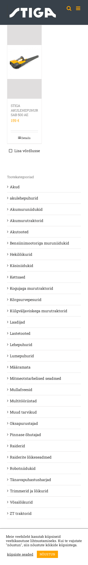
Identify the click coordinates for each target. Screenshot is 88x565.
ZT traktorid (21, 513)
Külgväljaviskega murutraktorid (38, 310)
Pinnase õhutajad (25, 434)
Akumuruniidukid (26, 209)
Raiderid (17, 445)
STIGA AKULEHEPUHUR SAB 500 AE (24, 110)
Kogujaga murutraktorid (31, 288)
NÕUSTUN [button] (47, 554)
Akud (15, 186)
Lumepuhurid (22, 355)
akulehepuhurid (24, 198)
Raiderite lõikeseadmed (31, 457)
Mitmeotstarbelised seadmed (35, 378)
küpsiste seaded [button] (20, 554)
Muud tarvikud (23, 412)
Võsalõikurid (21, 502)
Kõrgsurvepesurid (26, 299)
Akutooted (19, 231)
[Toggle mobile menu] (78, 8)
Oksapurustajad (24, 423)
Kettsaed (17, 277)
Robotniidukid (23, 468)
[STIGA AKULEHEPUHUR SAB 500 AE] (24, 62)
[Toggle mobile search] (69, 8)
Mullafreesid (21, 389)
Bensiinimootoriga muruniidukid (39, 243)
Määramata (20, 367)
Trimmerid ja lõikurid (29, 490)
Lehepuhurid (21, 344)
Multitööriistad (23, 400)
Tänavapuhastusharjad (30, 479)
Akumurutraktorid (26, 220)
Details (26, 138)
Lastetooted (20, 333)
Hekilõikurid (21, 254)
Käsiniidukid (21, 265)
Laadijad (17, 322)
